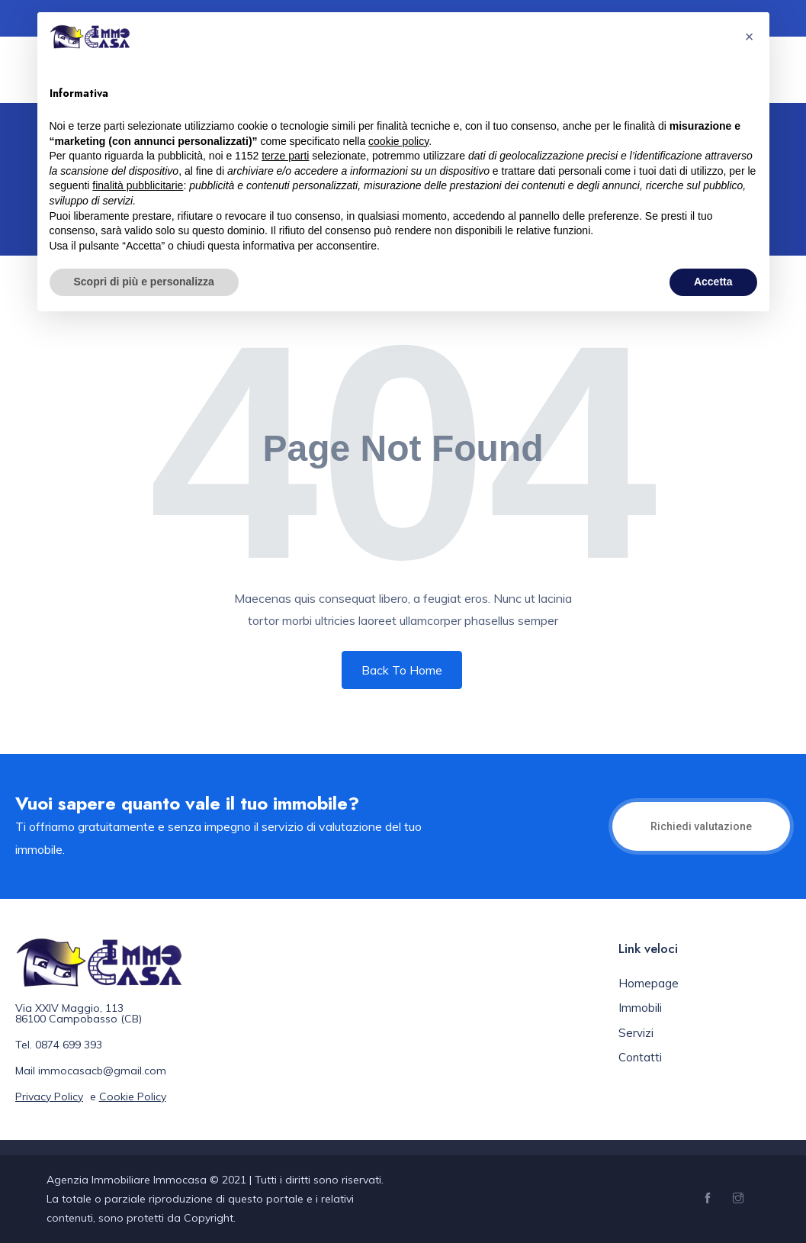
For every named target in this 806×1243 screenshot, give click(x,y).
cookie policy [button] (398, 141)
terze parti (285, 156)
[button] (749, 36)
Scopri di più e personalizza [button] (144, 281)
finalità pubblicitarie (137, 185)
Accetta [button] (713, 281)
